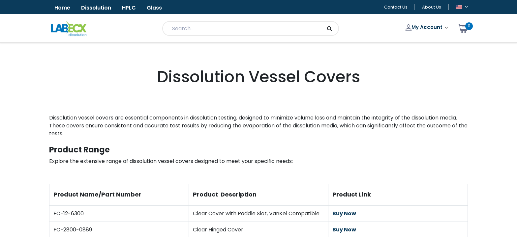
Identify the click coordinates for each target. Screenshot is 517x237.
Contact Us (396, 7)
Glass (154, 8)
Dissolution (96, 8)
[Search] (329, 28)
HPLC (129, 8)
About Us (431, 7)
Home (62, 8)
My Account (425, 27)
